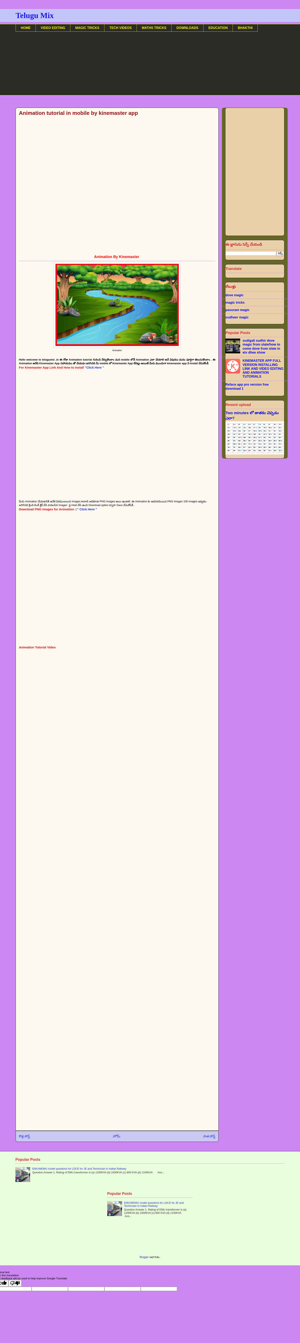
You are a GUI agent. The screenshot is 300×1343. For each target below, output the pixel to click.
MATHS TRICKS (154, 28)
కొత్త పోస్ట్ (24, 1136)
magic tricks (235, 302)
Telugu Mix (35, 15)
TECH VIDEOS (120, 28)
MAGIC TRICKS (87, 28)
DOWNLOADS (187, 28)
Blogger (144, 1257)
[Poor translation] (15, 1283)
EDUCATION (218, 28)
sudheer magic (237, 317)
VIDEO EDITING (53, 28)
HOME (26, 28)
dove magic (234, 295)
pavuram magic (237, 310)
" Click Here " (87, 509)
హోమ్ (116, 1136)
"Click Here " (94, 367)
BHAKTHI (245, 28)
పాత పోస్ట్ (209, 1136)
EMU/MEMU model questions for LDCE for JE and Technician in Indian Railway (79, 1168)
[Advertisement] (139, 66)
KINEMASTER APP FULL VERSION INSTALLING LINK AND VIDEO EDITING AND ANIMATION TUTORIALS (262, 368)
